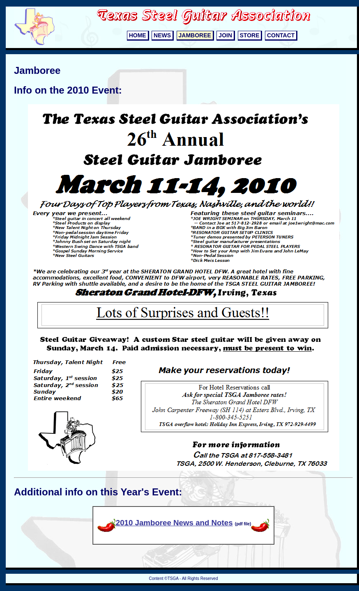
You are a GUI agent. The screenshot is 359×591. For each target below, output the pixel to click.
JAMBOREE (195, 35)
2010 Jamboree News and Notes (165, 522)
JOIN (225, 35)
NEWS (162, 35)
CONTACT (281, 35)
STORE (250, 35)
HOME (137, 35)
